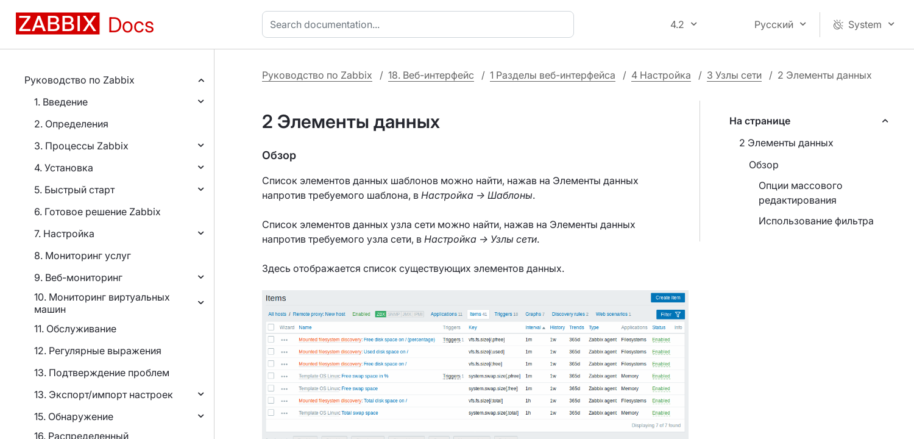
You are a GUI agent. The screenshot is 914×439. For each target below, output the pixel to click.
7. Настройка (64, 233)
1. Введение (61, 102)
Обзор (764, 165)
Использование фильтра (816, 221)
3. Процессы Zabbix (81, 146)
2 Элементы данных (786, 143)
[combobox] (420, 24)
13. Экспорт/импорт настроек (103, 394)
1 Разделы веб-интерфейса (552, 75)
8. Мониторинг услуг (82, 255)
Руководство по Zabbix (79, 80)
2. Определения (71, 124)
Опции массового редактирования (801, 192)
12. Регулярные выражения (97, 350)
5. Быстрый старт (74, 190)
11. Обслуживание (75, 329)
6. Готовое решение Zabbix (97, 211)
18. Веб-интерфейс (431, 75)
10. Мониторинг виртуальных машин (102, 303)
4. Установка (63, 168)
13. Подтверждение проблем (101, 372)
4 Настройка (661, 75)
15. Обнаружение (73, 416)
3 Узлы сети (734, 75)
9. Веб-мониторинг (78, 277)
